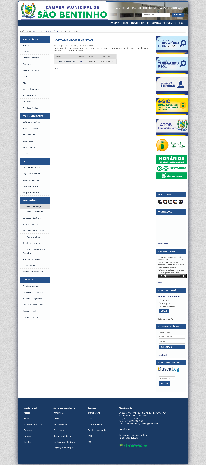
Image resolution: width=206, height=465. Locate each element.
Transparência (52, 31)
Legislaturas (59, 418)
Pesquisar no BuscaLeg (169, 362)
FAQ (90, 436)
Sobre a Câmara (30, 39)
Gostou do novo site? (169, 296)
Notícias (27, 436)
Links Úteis (28, 280)
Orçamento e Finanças (65, 61)
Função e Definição (33, 424)
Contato (155, 7)
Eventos (27, 442)
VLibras (163, 7)
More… (161, 282)
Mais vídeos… (163, 243)
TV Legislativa (165, 212)
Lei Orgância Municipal (64, 442)
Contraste (172, 7)
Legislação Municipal (63, 447)
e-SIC (90, 418)
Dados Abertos (95, 424)
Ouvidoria (137, 23)
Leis (24, 161)
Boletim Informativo (97, 430)
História (27, 418)
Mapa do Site (125, 7)
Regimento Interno (62, 436)
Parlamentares (60, 412)
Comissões (58, 430)
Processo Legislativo (33, 116)
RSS (181, 23)
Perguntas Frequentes (161, 23)
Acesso (27, 412)
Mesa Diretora (60, 424)
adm (80, 61)
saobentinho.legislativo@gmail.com (142, 423)
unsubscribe (163, 355)
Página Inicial (119, 23)
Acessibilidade (140, 7)
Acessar (181, 7)
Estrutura (28, 430)
